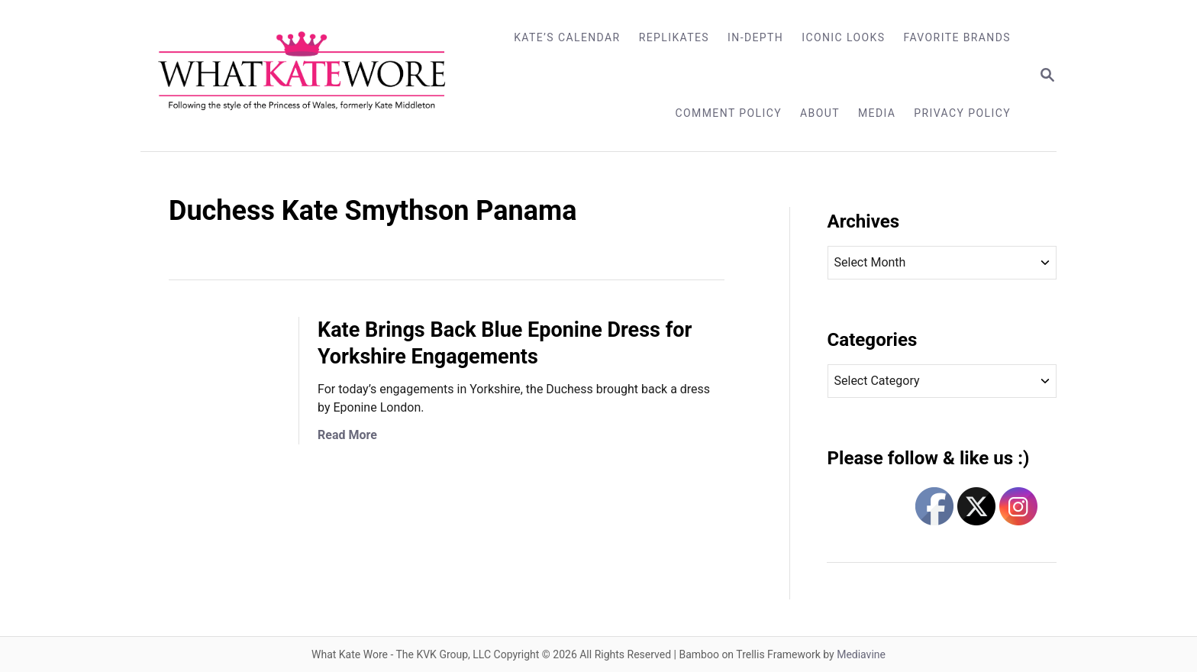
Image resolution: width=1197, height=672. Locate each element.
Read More (347, 435)
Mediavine (861, 654)
